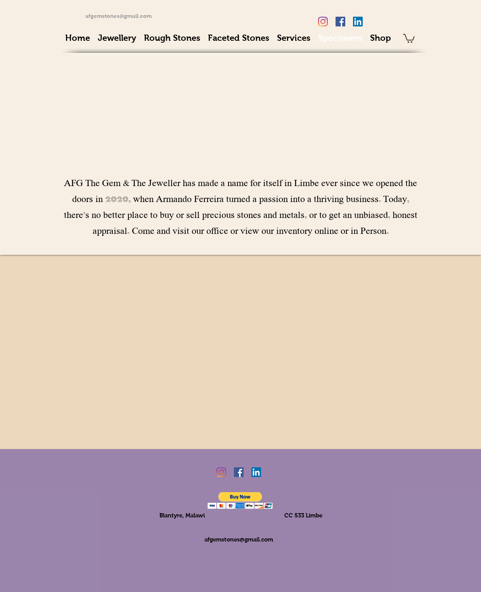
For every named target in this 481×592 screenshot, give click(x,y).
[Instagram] (323, 21)
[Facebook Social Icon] (340, 21)
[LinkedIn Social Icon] (358, 21)
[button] (240, 500)
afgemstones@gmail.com (118, 16)
